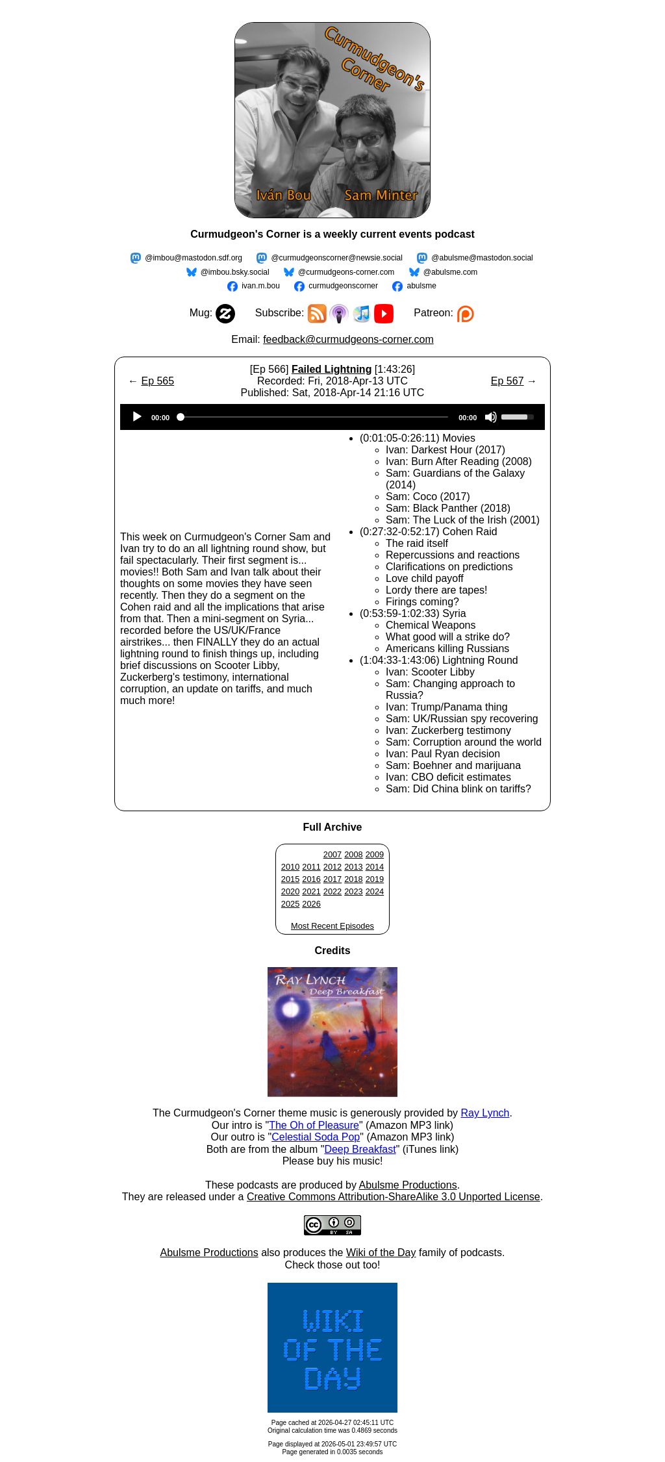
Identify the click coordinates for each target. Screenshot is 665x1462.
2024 (375, 891)
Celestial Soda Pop (315, 1136)
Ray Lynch (484, 1112)
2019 (375, 879)
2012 (332, 867)
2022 (332, 891)
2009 (375, 854)
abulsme (421, 285)
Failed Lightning (332, 369)
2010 (290, 867)
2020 (290, 891)
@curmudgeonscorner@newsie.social (336, 257)
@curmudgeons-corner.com (346, 272)
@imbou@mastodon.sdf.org (193, 257)
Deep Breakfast (359, 1149)
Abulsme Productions (407, 1185)
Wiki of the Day (381, 1252)
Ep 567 (507, 380)
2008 (353, 854)
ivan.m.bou (261, 285)
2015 (290, 879)
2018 (353, 879)
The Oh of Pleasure (314, 1125)
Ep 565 (157, 380)
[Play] (137, 416)
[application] (332, 417)
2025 (290, 904)
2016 (311, 879)
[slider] (314, 417)
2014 (375, 867)
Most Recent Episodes (332, 926)
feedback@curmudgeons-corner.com (348, 339)
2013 (353, 867)
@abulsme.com (450, 272)
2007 (332, 854)
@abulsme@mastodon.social (482, 257)
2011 (311, 867)
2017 (332, 879)
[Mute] (490, 416)
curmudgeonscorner (343, 285)
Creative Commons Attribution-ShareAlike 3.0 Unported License (393, 1196)
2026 (311, 904)
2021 (311, 891)
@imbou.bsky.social (235, 272)
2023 (353, 891)
